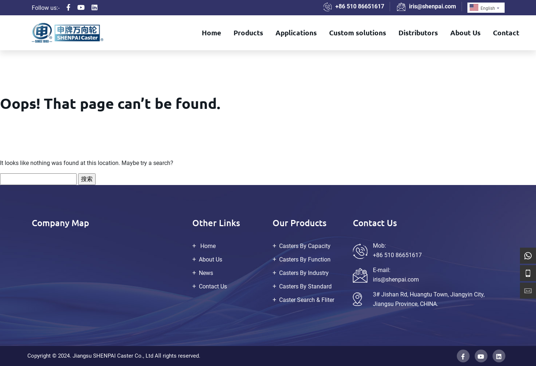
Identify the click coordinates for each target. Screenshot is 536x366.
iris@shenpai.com (432, 6)
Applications (296, 32)
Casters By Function (305, 259)
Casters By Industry (304, 272)
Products (248, 32)
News (206, 272)
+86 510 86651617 (359, 6)
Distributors (418, 32)
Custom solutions (357, 32)
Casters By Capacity (305, 246)
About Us (465, 32)
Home (211, 32)
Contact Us (213, 286)
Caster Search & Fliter (306, 299)
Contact (506, 32)
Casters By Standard (305, 286)
